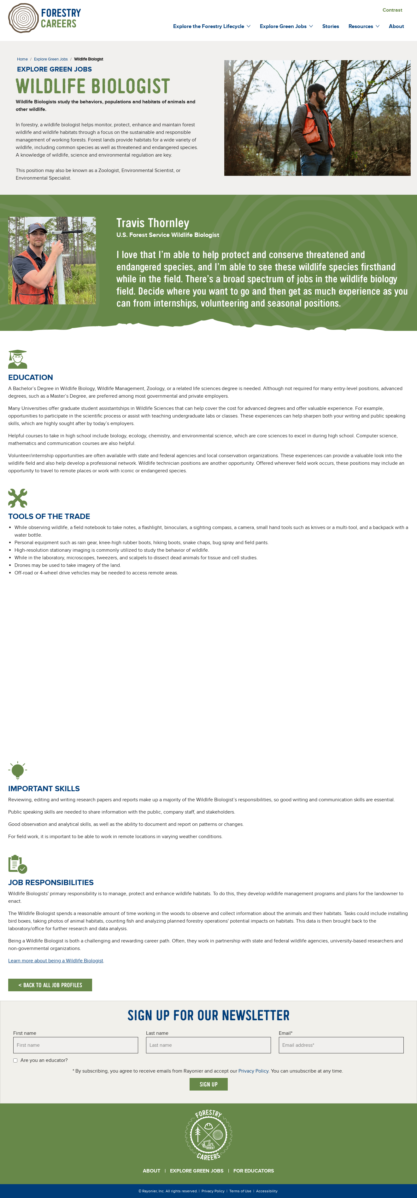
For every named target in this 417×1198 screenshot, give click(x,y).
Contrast (392, 10)
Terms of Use (240, 1191)
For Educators (253, 1171)
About (151, 1171)
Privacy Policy (253, 1071)
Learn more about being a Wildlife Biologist (55, 961)
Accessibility (267, 1191)
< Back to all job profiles (50, 984)
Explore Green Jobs (197, 1171)
